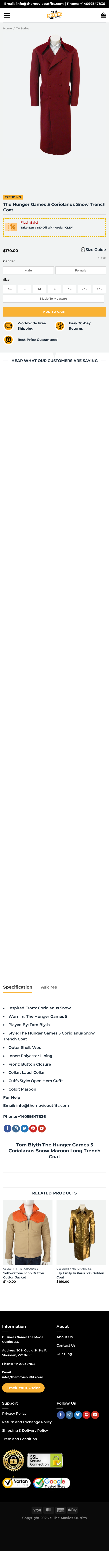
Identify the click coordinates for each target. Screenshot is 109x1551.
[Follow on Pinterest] (33, 1128)
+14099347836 (32, 1116)
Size (6, 279)
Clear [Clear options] (102, 258)
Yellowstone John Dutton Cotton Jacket (23, 1275)
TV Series (22, 28)
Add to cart (54, 312)
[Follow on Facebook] (7, 1128)
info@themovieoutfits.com (42, 1105)
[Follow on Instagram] (16, 1128)
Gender (9, 261)
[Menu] (7, 15)
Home (7, 28)
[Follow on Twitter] (25, 1128)
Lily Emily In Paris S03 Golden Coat (80, 1275)
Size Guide (96, 249)
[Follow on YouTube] (42, 1128)
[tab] (17, 987)
